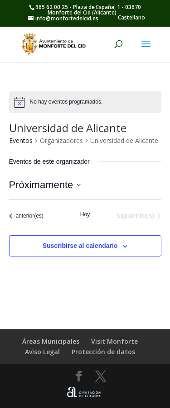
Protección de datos (103, 351)
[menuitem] (131, 17)
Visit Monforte (114, 341)
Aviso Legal (42, 351)
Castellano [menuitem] (131, 17)
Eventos (21, 140)
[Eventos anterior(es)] (26, 216)
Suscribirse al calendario (80, 245)
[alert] (85, 102)
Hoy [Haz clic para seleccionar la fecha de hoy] (85, 214)
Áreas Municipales (50, 341)
